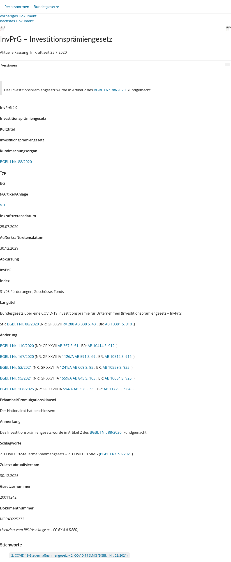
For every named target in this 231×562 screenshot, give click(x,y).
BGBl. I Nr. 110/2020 (17, 345)
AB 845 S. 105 (84, 378)
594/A (68, 389)
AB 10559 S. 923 (116, 367)
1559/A (66, 378)
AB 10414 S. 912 (102, 345)
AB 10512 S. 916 (118, 356)
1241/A (66, 367)
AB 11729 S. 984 (117, 389)
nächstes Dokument (17, 20)
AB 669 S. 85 (83, 367)
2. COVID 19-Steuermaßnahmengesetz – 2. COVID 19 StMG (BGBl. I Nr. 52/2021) (69, 555)
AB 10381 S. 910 (119, 324)
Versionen (9, 65)
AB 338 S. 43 (86, 324)
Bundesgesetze (46, 6)
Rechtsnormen (17, 6)
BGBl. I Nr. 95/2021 (16, 378)
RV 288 (69, 324)
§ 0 (2, 205)
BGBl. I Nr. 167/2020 (17, 356)
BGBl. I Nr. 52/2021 (16, 367)
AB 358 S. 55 (84, 389)
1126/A (68, 356)
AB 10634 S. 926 (118, 378)
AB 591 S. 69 (85, 356)
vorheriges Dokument (18, 16)
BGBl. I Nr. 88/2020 (110, 90)
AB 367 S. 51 (68, 345)
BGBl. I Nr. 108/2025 (17, 389)
